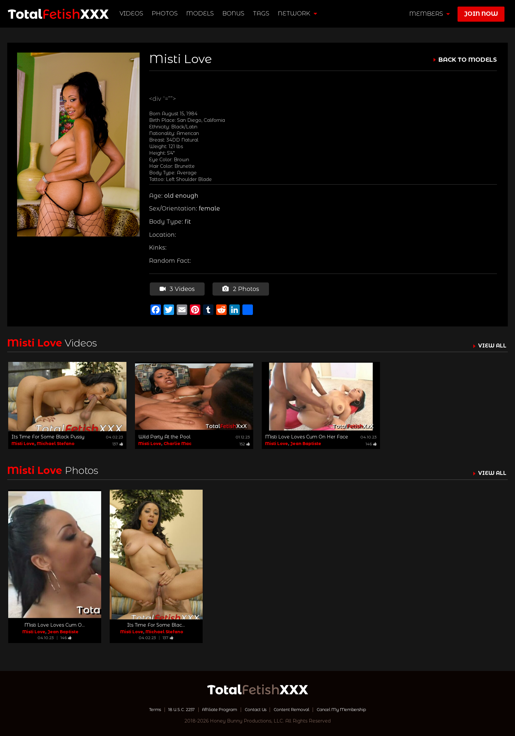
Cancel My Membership (353, 708)
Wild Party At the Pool (164, 436)
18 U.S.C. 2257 (171, 708)
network (298, 13)
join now (481, 13)
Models (201, 13)
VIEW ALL (490, 344)
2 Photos (240, 288)
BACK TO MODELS (467, 59)
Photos (166, 13)
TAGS (262, 13)
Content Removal (295, 708)
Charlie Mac (177, 442)
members (429, 13)
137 (117, 442)
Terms (140, 708)
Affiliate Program (214, 708)
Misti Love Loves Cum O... (54, 624)
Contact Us (254, 708)
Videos (132, 13)
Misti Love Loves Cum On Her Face (306, 436)
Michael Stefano (56, 442)
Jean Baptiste (305, 442)
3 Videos (176, 288)
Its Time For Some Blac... (156, 624)
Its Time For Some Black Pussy (47, 436)
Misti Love (22, 442)
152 (244, 442)
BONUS (234, 13)
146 (371, 442)
